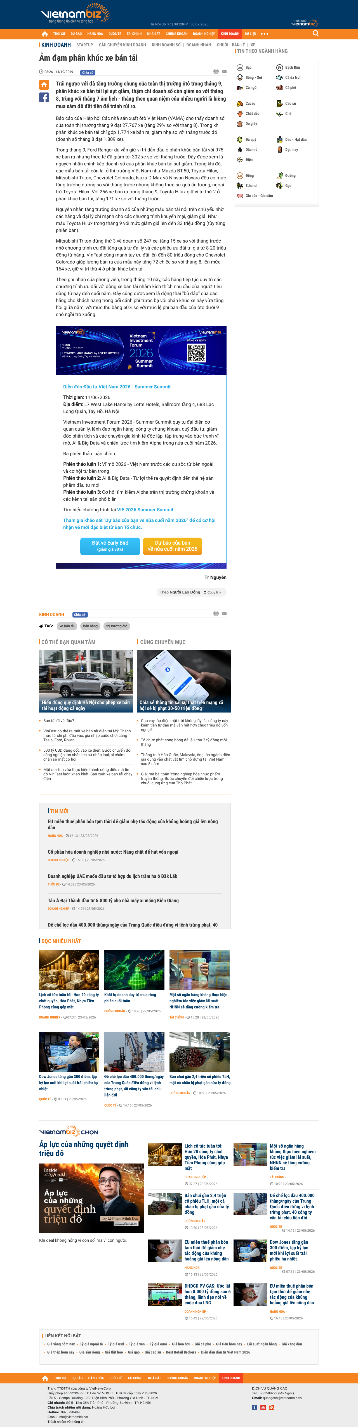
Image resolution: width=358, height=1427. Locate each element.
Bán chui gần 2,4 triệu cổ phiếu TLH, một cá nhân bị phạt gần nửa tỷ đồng (199, 1079)
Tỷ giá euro (158, 1344)
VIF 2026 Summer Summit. (146, 510)
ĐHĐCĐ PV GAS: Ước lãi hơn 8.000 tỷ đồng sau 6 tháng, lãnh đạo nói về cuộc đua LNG (208, 1294)
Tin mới (59, 811)
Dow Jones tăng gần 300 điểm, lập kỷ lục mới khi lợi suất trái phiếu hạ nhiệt (68, 1082)
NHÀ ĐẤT (153, 34)
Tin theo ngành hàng (262, 51)
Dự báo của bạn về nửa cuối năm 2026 (172, 546)
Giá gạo (134, 1352)
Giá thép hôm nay (60, 1352)
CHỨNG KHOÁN (177, 34)
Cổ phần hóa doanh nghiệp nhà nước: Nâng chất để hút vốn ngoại (113, 852)
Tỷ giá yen (137, 1344)
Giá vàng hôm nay (61, 1344)
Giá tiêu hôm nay (229, 1344)
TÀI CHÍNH (134, 34)
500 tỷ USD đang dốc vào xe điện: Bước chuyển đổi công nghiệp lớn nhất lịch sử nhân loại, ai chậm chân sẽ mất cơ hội (87, 755)
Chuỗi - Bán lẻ (231, 45)
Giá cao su (153, 1352)
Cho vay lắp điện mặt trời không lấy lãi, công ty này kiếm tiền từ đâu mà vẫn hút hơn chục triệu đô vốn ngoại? (184, 725)
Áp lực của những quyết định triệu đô (84, 1149)
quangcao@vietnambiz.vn (282, 1398)
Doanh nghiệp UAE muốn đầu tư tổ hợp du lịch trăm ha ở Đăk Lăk (112, 876)
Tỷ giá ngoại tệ (91, 1344)
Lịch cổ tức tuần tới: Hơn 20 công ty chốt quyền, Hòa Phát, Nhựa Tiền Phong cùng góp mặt (69, 1001)
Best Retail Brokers (181, 1352)
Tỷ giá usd (116, 1344)
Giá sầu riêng (89, 1352)
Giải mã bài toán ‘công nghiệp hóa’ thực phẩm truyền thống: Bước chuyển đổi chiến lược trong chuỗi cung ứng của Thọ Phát (182, 778)
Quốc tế (45, 1099)
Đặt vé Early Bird (110, 546)
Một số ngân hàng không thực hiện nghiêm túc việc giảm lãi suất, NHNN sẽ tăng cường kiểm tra (198, 1001)
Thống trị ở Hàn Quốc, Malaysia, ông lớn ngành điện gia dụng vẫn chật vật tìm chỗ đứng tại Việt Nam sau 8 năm (185, 759)
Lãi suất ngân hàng (262, 1344)
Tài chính (176, 1017)
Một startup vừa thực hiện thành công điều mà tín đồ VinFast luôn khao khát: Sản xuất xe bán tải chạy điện (87, 774)
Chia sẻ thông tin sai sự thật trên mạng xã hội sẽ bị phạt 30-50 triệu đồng (181, 705)
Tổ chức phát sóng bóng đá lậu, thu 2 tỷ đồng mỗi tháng (184, 742)
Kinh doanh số (166, 45)
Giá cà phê (203, 1344)
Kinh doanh (56, 44)
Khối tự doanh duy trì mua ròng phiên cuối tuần (130, 997)
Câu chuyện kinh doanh (122, 45)
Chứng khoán (114, 1011)
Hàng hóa (55, 836)
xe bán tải (67, 625)
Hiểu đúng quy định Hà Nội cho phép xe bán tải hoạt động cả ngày (86, 705)
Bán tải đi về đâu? (58, 721)
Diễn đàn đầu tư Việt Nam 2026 (225, 1352)
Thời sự (53, 884)
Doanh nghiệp (58, 860)
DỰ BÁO (76, 34)
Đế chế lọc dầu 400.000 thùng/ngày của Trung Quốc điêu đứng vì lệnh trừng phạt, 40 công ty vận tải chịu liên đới (133, 928)
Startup (84, 45)
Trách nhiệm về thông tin (66, 1422)
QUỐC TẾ (115, 34)
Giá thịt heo (114, 1352)
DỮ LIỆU (250, 34)
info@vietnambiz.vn (73, 1417)
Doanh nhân (199, 45)
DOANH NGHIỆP (204, 34)
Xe (253, 45)
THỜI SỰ (59, 34)
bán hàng (90, 625)
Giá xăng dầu (292, 1344)
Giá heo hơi (181, 1344)
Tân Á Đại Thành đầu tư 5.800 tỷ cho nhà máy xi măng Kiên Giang (113, 901)
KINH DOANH (230, 34)
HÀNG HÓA (95, 34)
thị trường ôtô (116, 625)
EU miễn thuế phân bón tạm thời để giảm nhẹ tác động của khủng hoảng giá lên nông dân (133, 825)
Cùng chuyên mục (163, 642)
